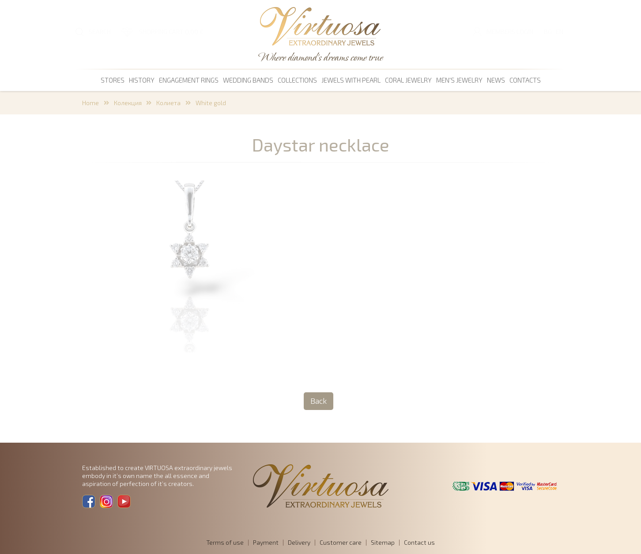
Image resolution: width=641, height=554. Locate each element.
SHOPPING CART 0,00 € (171, 31)
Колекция (128, 102)
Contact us (419, 542)
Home (90, 102)
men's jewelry (459, 80)
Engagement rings (189, 80)
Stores (112, 80)
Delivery (299, 542)
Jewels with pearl (351, 80)
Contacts (525, 80)
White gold (211, 102)
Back (318, 401)
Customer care (341, 542)
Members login (509, 31)
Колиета (168, 102)
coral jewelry (408, 80)
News (496, 80)
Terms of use (225, 542)
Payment (266, 542)
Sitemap (383, 542)
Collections (297, 80)
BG (548, 31)
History (142, 80)
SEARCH (100, 31)
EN (559, 31)
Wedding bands (248, 80)
